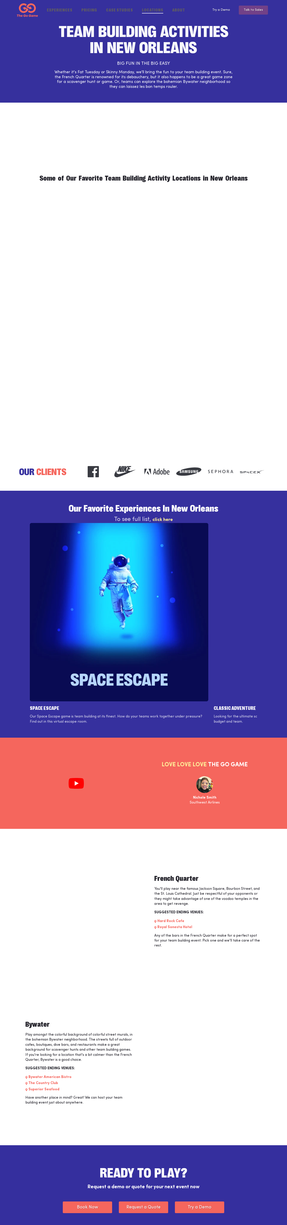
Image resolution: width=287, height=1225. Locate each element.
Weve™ (97, 1169)
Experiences (59, 9)
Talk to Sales (252, 10)
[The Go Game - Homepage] (27, 10)
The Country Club (43, 988)
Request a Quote (143, 1112)
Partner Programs (162, 1184)
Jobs (95, 1184)
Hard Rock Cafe (170, 826)
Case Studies (119, 9)
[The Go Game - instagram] (233, 1214)
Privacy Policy (90, 1214)
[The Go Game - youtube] (259, 1214)
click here (163, 521)
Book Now (87, 1112)
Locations (152, 9)
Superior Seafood (43, 994)
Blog (152, 1177)
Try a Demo (216, 10)
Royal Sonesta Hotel (174, 832)
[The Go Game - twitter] (246, 1214)
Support (98, 1177)
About (178, 9)
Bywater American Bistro (50, 982)
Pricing (89, 9)
